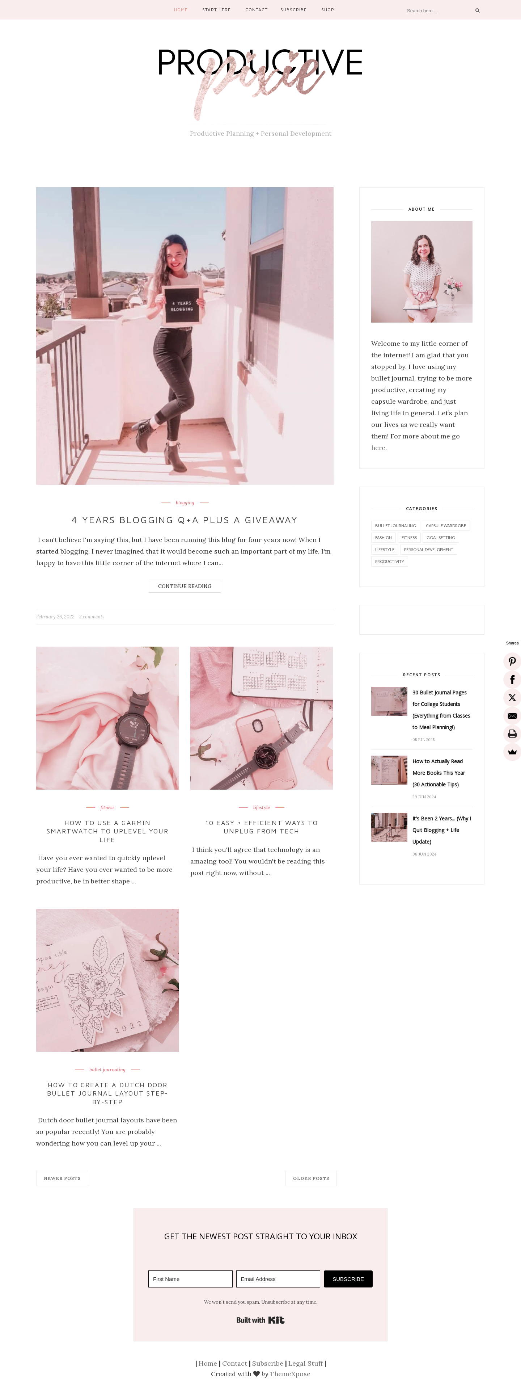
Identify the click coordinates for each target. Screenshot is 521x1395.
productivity (389, 561)
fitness (108, 808)
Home (181, 9)
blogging (185, 503)
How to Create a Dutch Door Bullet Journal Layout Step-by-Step (107, 1093)
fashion (383, 537)
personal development (428, 549)
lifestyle (261, 808)
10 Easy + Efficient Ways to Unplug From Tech (261, 827)
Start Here (216, 9)
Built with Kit (261, 1320)
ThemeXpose (290, 1374)
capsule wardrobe (446, 525)
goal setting (441, 537)
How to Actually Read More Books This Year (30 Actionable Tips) (438, 773)
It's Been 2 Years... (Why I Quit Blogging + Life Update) (441, 830)
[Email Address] (278, 1278)
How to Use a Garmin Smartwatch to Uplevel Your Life (107, 831)
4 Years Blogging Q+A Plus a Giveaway (185, 519)
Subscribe (293, 9)
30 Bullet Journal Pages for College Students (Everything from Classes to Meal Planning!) (441, 710)
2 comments (92, 617)
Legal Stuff (305, 1363)
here (378, 448)
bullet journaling (107, 1070)
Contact (256, 9)
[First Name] (190, 1278)
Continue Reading (185, 586)
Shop (327, 9)
